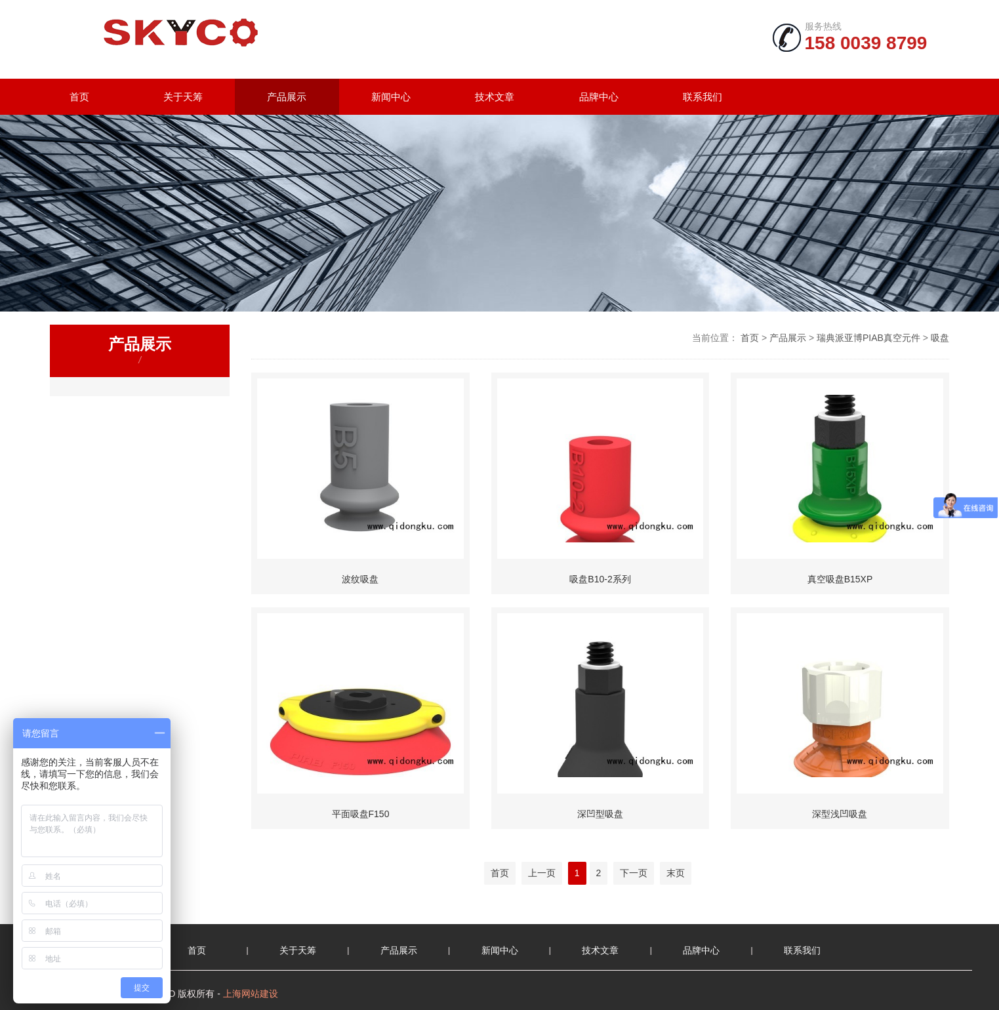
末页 (675, 873)
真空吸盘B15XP (840, 579)
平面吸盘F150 (361, 814)
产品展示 (286, 96)
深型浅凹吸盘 (839, 814)
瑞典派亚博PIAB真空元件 (868, 338)
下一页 (633, 873)
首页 (79, 96)
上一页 (542, 873)
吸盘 (940, 338)
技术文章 (494, 96)
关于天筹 (183, 96)
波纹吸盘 (360, 579)
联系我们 (702, 96)
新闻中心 (391, 96)
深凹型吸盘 (600, 814)
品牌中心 (599, 96)
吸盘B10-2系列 (599, 579)
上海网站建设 (250, 993)
